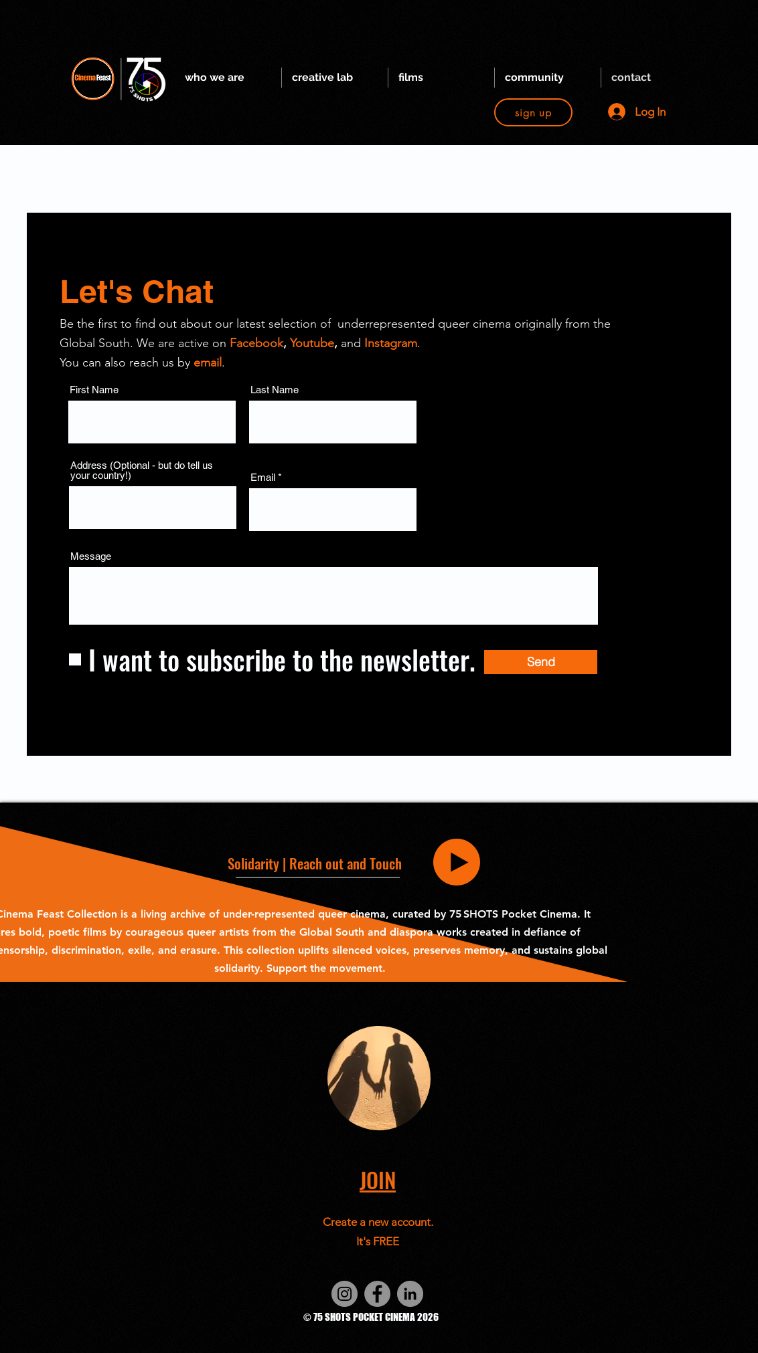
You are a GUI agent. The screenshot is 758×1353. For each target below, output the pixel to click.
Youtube (312, 343)
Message (90, 556)
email (208, 362)
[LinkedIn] (410, 1294)
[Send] (540, 662)
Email (262, 477)
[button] (228, 78)
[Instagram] (344, 1294)
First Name (94, 390)
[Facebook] (377, 1294)
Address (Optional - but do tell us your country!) (141, 470)
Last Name (274, 390)
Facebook (256, 343)
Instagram (390, 343)
